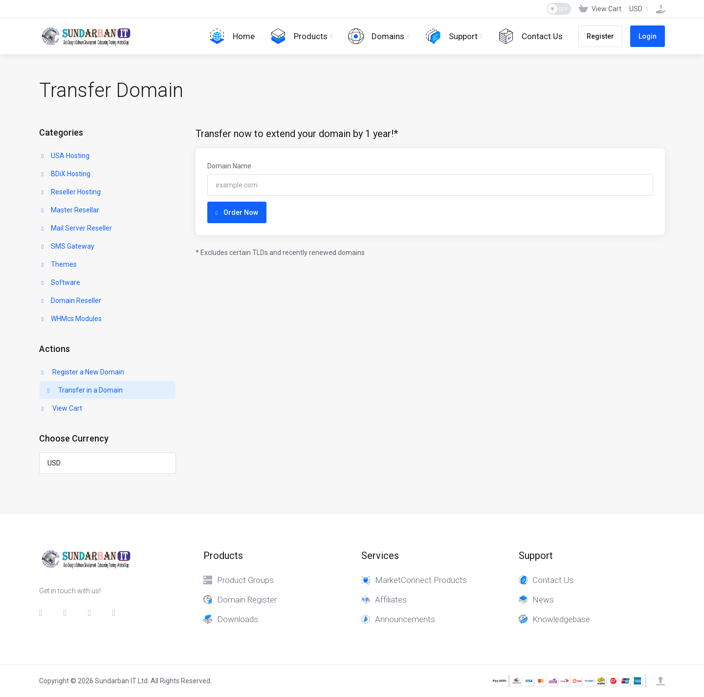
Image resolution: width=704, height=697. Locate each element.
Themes (58, 264)
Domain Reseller (70, 300)
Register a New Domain (82, 372)
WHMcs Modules (71, 319)
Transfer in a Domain (84, 390)
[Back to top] (660, 681)
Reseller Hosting (70, 192)
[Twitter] (68, 612)
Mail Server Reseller (76, 228)
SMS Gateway (67, 246)
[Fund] (658, 9)
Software (60, 282)
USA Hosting (64, 156)
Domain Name (229, 166)
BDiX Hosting (65, 174)
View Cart (61, 408)
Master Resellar (69, 210)
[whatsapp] (117, 612)
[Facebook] (43, 612)
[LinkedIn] (92, 612)
